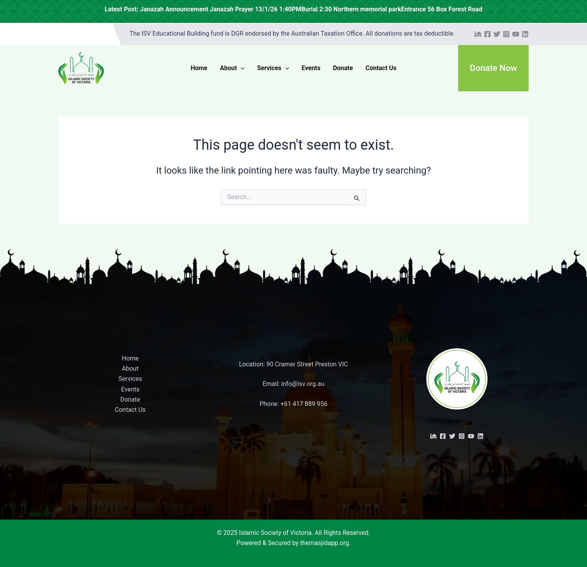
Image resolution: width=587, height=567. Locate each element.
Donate (343, 68)
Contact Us (381, 68)
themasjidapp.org (324, 543)
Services (273, 68)
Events (311, 68)
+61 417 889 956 (304, 404)
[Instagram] (506, 34)
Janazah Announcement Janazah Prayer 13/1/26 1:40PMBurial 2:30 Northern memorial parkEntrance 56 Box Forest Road (376, 9)
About (232, 68)
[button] (493, 68)
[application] (241, 68)
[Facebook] (487, 34)
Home (198, 68)
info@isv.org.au (302, 384)
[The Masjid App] (478, 34)
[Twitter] (496, 34)
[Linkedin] (525, 34)
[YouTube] (515, 34)
